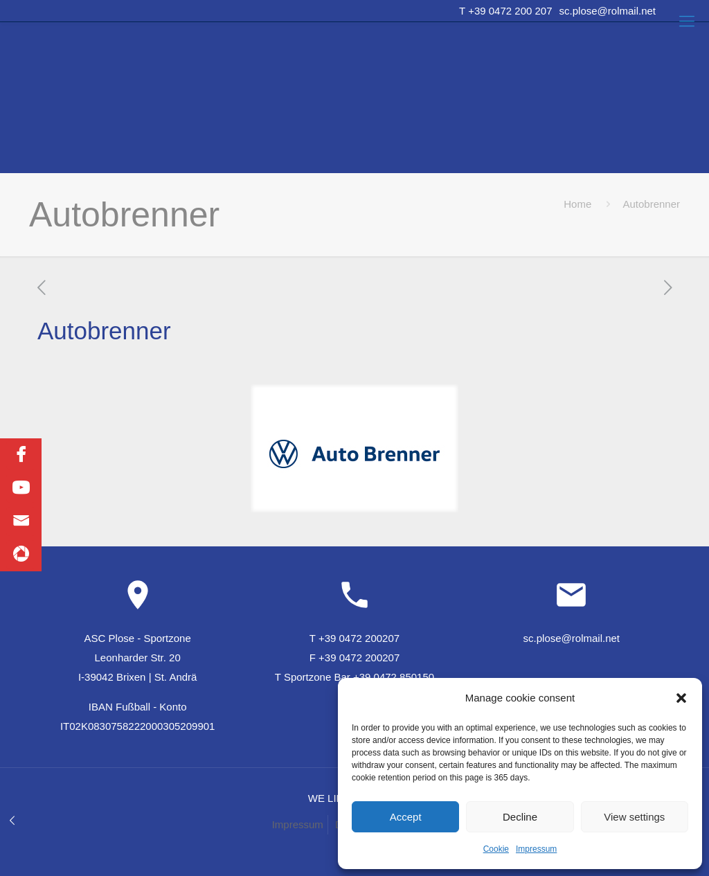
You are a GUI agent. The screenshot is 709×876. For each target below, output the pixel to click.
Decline (520, 817)
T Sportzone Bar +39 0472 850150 (354, 677)
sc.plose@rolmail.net (607, 11)
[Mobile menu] (687, 21)
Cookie (496, 849)
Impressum (536, 849)
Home (577, 204)
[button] (681, 698)
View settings (634, 817)
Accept (406, 817)
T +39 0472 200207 (354, 638)
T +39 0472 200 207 (505, 11)
